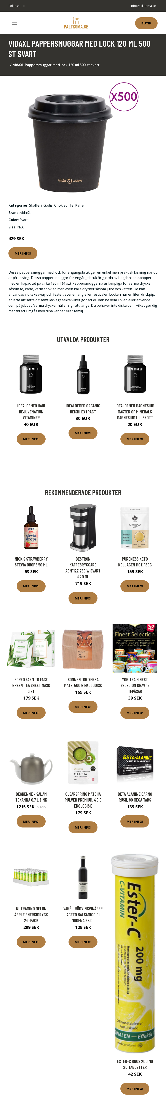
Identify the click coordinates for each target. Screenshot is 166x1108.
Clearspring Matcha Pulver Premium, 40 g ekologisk (83, 799)
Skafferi (35, 205)
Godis (48, 205)
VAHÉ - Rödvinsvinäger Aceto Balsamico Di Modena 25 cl (83, 914)
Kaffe (79, 205)
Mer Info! (23, 253)
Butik (146, 23)
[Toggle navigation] (14, 23)
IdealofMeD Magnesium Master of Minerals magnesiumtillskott (134, 411)
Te (71, 205)
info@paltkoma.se (143, 6)
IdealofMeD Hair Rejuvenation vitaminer (31, 411)
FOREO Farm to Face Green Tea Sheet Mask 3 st (31, 685)
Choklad (60, 205)
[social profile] (24, 6)
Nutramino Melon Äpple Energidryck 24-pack (31, 914)
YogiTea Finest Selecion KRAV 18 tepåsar (135, 685)
